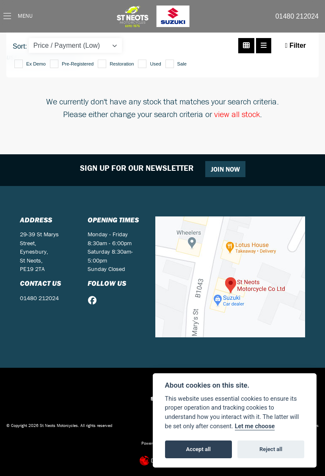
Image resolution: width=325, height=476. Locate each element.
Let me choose (255, 426)
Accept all (198, 449)
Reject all (270, 449)
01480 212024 (297, 16)
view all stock (237, 114)
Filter (295, 45)
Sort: (20, 46)
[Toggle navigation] (18, 16)
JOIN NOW (225, 169)
